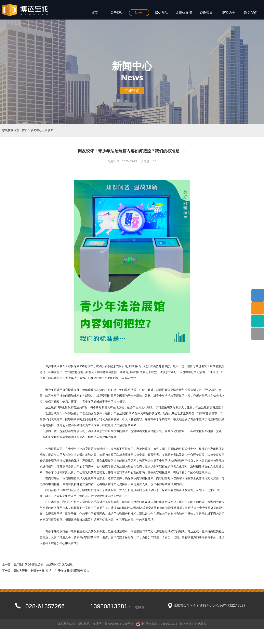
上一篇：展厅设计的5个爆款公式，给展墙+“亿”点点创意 (37, 564)
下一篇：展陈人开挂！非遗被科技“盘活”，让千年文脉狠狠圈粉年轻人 (45, 570)
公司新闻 (47, 130)
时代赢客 (200, 624)
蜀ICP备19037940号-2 (119, 624)
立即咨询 (132, 90)
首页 (25, 130)
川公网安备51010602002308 (158, 624)
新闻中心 (36, 130)
